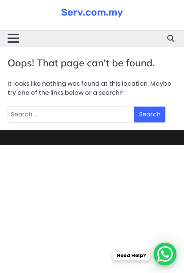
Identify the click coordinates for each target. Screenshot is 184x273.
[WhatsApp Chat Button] (165, 254)
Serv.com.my (92, 12)
